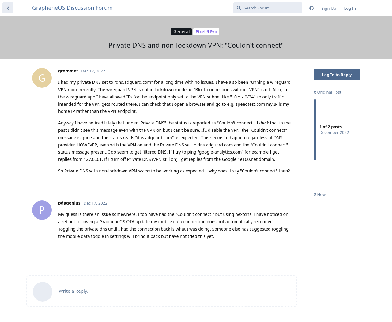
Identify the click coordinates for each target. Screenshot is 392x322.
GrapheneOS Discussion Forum (72, 7)
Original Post (327, 92)
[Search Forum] (267, 7)
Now (320, 194)
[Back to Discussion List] (7, 7)
